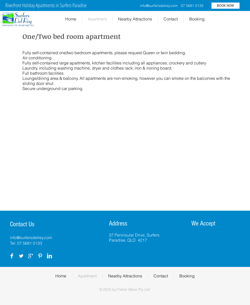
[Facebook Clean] (11, 255)
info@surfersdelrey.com (159, 5)
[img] (196, 238)
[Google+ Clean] (30, 255)
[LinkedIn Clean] (49, 255)
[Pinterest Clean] (40, 255)
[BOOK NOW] (225, 6)
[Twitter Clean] (21, 255)
